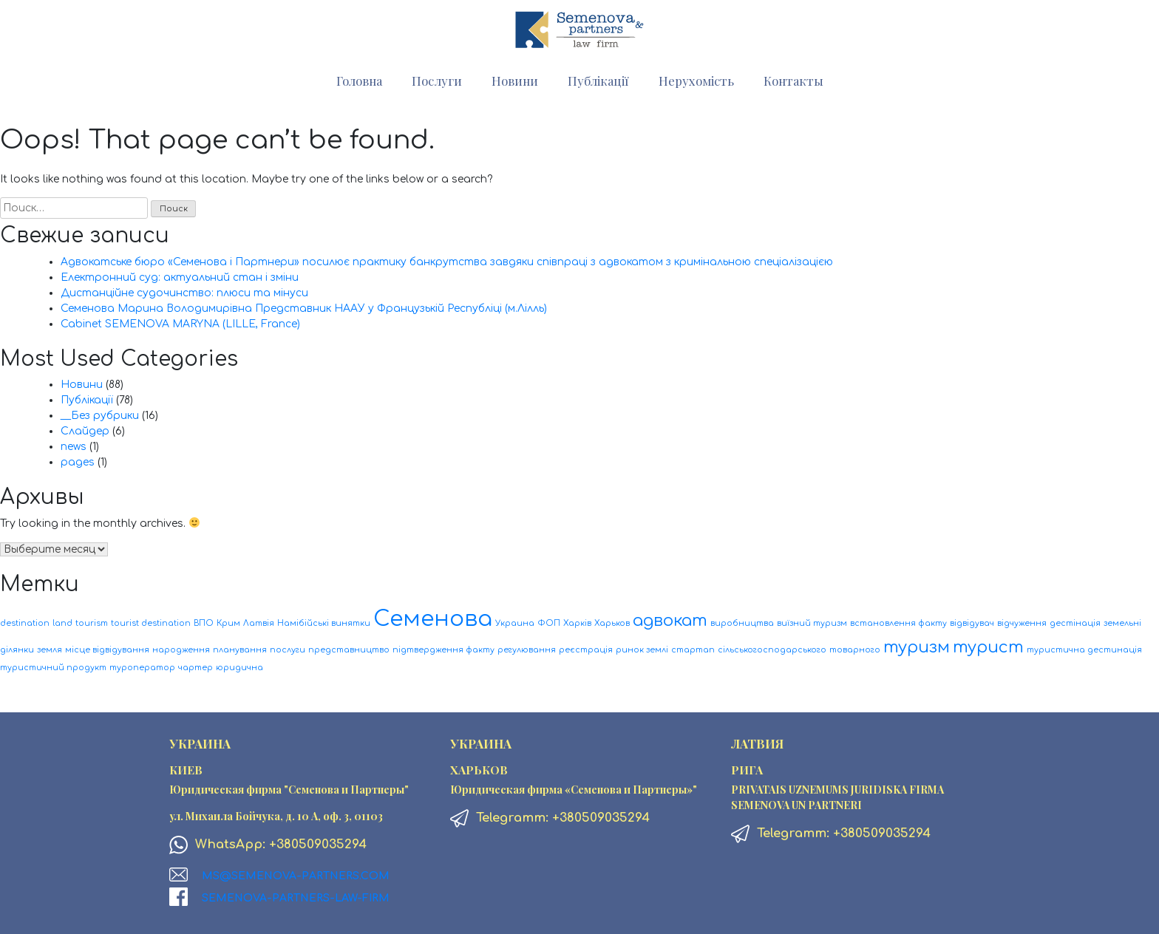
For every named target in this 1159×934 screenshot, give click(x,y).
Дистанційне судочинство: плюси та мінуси (184, 293)
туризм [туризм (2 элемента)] (916, 647)
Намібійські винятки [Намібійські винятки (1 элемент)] (323, 623)
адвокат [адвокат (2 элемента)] (670, 621)
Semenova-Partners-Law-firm (296, 898)
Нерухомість (696, 80)
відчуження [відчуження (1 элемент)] (1022, 623)
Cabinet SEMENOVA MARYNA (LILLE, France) (180, 324)
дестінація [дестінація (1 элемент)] (1075, 623)
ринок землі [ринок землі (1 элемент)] (642, 650)
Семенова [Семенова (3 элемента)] (432, 619)
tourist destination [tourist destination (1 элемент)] (151, 623)
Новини (515, 80)
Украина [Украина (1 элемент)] (514, 623)
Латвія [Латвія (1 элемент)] (258, 623)
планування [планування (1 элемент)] (240, 650)
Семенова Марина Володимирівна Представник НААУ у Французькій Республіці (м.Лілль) (304, 308)
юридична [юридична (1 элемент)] (239, 668)
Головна (359, 80)
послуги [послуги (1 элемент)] (287, 650)
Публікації (598, 80)
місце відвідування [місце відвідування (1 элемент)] (107, 650)
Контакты (793, 80)
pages (78, 462)
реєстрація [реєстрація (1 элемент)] (586, 650)
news (73, 446)
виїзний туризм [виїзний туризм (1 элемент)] (812, 623)
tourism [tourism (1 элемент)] (91, 623)
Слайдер (85, 431)
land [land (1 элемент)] (62, 623)
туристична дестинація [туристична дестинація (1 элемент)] (1084, 650)
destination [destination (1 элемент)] (25, 623)
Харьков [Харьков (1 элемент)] (612, 623)
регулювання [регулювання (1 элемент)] (526, 650)
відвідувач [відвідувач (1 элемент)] (972, 623)
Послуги (437, 80)
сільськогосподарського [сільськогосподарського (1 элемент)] (772, 650)
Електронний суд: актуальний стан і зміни (180, 277)
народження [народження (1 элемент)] (181, 650)
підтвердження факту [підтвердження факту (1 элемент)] (443, 650)
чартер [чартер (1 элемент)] (195, 668)
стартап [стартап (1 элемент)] (693, 650)
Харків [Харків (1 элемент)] (577, 623)
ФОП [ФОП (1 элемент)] (548, 623)
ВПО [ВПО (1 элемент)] (204, 623)
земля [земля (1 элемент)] (49, 650)
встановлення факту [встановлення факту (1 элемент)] (898, 623)
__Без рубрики (100, 415)
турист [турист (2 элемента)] (988, 647)
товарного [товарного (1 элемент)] (854, 650)
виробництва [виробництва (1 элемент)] (742, 623)
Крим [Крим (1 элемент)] (228, 623)
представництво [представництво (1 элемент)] (349, 650)
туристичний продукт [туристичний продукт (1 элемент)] (53, 668)
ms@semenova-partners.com (296, 876)
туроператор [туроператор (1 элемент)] (142, 668)
